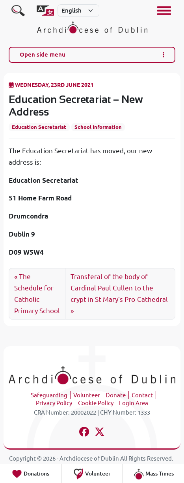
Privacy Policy (54, 403)
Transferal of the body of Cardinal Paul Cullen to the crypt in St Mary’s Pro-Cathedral (119, 288)
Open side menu (92, 54)
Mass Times (153, 473)
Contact (142, 395)
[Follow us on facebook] (84, 433)
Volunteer (86, 395)
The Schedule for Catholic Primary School (37, 293)
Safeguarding (49, 395)
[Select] (78, 10)
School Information (98, 127)
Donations (30, 473)
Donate (116, 395)
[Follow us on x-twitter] (100, 433)
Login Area (133, 403)
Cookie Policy (95, 403)
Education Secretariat (39, 127)
